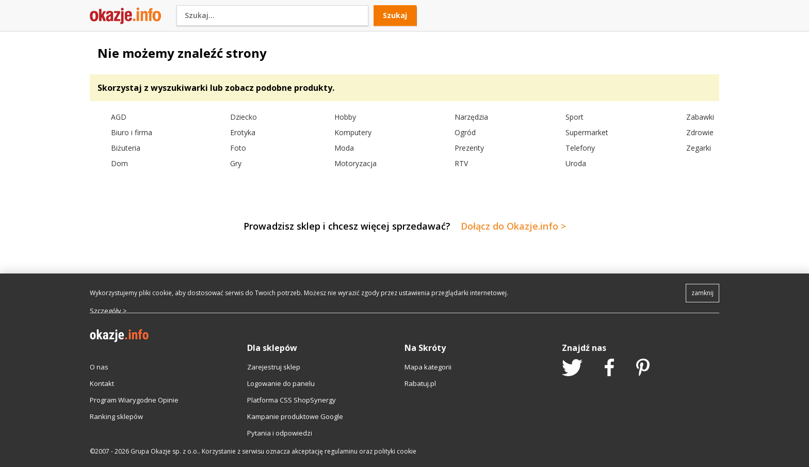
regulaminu (341, 451)
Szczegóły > (108, 310)
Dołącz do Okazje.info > (513, 226)
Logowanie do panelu (281, 383)
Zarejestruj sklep (273, 367)
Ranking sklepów (116, 416)
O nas (99, 367)
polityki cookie (395, 451)
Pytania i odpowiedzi (279, 433)
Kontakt (102, 383)
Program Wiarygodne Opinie (134, 400)
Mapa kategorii (428, 367)
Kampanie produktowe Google (295, 416)
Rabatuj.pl (420, 383)
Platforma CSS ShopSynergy (291, 400)
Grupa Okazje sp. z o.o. (165, 451)
